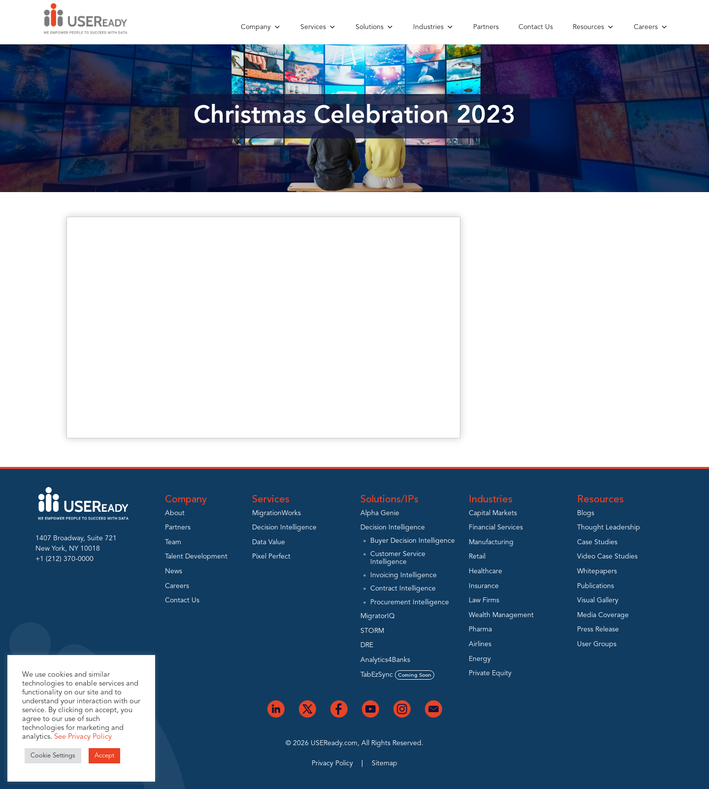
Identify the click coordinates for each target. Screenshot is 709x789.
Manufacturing (491, 542)
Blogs (585, 513)
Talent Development (196, 556)
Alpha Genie (379, 513)
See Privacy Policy (83, 737)
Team (173, 542)
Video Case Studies (607, 556)
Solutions (374, 27)
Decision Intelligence (284, 527)
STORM (372, 630)
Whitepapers (597, 571)
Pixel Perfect (271, 556)
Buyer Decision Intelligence (412, 540)
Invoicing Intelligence (403, 575)
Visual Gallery (597, 600)
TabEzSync (397, 674)
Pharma (480, 629)
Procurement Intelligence (409, 602)
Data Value (268, 542)
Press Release (598, 629)
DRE (366, 645)
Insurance (484, 586)
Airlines (480, 644)
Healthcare (485, 571)
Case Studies (597, 542)
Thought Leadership (608, 527)
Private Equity (490, 673)
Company (261, 27)
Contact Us (535, 27)
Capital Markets (493, 513)
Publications (595, 586)
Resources (593, 27)
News (173, 571)
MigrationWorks (276, 513)
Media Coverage (603, 615)
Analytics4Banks (385, 660)
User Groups (596, 644)
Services (318, 27)
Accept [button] (104, 756)
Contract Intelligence (403, 588)
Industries (433, 27)
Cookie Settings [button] (53, 756)
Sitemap (384, 763)
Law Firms (484, 600)
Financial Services (496, 527)
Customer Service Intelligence (397, 558)
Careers (651, 27)
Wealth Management (501, 615)
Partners (486, 27)
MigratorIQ (377, 616)
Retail (477, 556)
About (175, 513)
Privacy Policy (332, 763)
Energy (480, 659)
